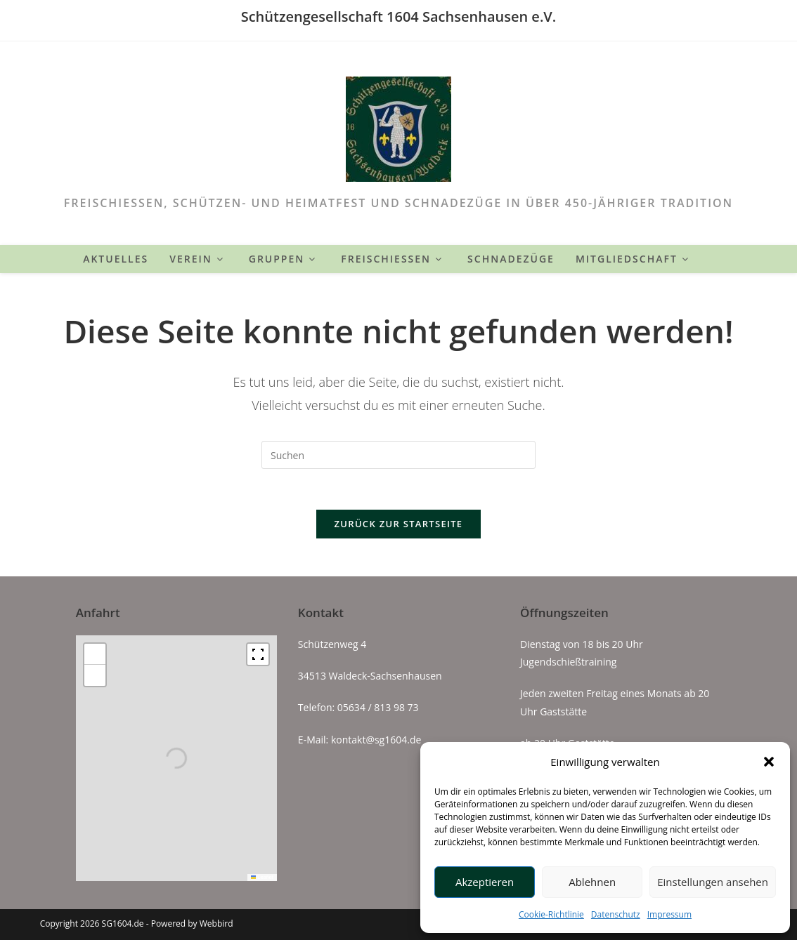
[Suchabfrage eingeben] (398, 455)
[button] (769, 762)
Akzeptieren (484, 882)
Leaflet (262, 876)
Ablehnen (592, 882)
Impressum (669, 914)
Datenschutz (615, 914)
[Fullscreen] (257, 654)
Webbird (216, 923)
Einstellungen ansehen (712, 882)
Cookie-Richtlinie (551, 914)
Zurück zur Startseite (399, 525)
